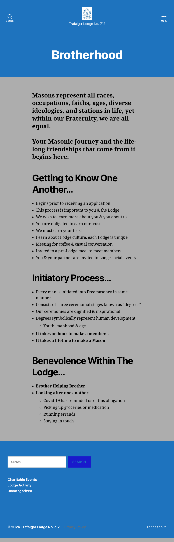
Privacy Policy (75, 531)
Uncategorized (20, 495)
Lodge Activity (19, 490)
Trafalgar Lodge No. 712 (40, 531)
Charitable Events (22, 484)
